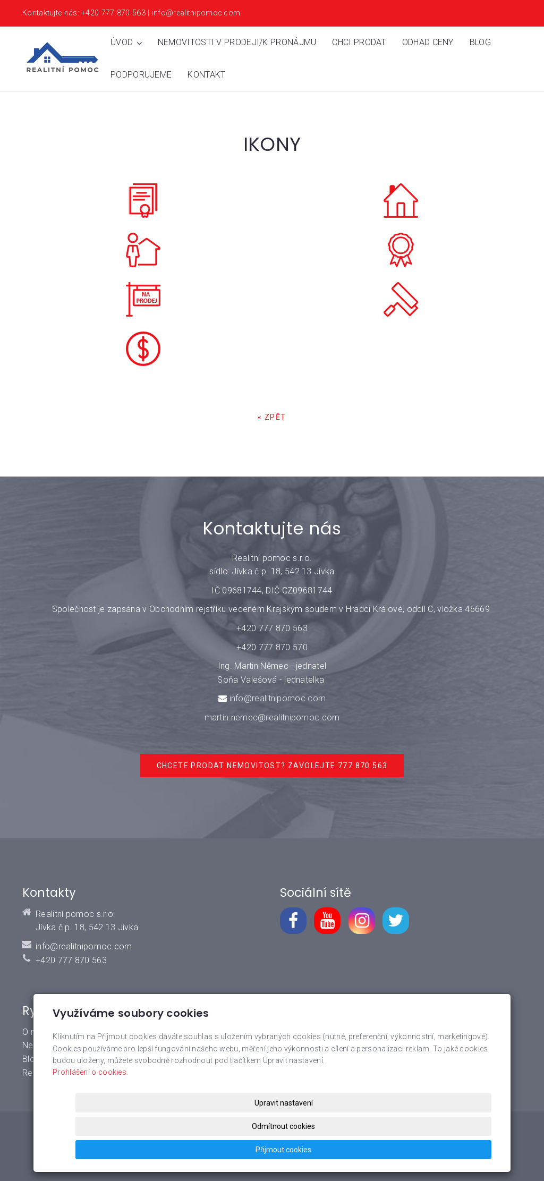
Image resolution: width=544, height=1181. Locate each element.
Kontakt (206, 75)
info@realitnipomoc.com (278, 698)
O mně (34, 1032)
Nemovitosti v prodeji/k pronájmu (237, 42)
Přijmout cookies (451, 1149)
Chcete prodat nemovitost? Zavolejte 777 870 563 (272, 765)
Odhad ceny (428, 42)
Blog (480, 42)
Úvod (126, 42)
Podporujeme (141, 75)
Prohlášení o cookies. (90, 1119)
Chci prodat (359, 42)
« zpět (272, 417)
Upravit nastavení (275, 1149)
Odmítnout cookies (363, 1149)
